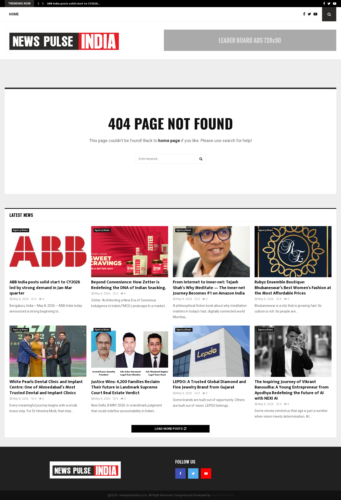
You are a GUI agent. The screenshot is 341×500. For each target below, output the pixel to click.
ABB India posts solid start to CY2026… (73, 3)
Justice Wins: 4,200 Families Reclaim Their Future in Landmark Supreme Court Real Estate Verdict (125, 387)
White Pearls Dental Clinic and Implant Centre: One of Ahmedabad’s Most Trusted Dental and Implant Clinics (46, 387)
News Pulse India (222, 495)
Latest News (21, 215)
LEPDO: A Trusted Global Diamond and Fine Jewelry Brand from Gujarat (209, 384)
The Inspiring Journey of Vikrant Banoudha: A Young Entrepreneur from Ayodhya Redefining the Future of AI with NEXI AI (292, 390)
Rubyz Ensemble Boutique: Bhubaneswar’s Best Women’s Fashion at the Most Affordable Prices (293, 288)
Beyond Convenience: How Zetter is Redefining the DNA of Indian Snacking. (128, 285)
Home (14, 14)
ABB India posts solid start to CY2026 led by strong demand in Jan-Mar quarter (44, 288)
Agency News (20, 230)
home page (169, 140)
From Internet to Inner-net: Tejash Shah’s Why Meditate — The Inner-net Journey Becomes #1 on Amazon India (209, 288)
